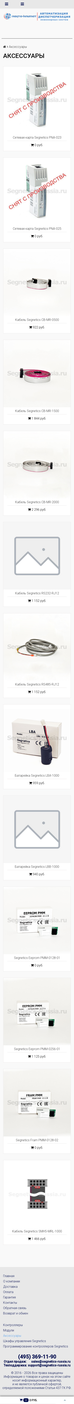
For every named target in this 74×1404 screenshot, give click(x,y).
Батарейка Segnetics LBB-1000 (37, 867)
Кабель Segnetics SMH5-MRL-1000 (37, 1231)
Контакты (10, 1303)
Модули (8, 1330)
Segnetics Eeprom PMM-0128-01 (37, 958)
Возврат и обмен (15, 1313)
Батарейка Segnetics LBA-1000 (37, 775)
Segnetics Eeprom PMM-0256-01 (37, 1049)
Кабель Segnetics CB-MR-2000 (37, 502)
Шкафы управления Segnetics (24, 1341)
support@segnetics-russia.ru (49, 1365)
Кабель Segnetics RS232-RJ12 (37, 593)
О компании (11, 1281)
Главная (8, 1276)
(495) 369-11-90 (37, 1357)
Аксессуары (12, 1336)
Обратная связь (14, 1308)
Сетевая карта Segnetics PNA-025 (37, 229)
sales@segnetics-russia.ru (50, 1361)
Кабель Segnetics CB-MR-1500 (37, 411)
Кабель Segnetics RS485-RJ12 (37, 684)
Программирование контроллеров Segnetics (35, 1346)
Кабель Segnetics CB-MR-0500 (37, 320)
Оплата (8, 1292)
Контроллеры (13, 1325)
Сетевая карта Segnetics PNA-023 (37, 137)
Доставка (10, 1287)
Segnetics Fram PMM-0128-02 (37, 1140)
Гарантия (9, 1297)
